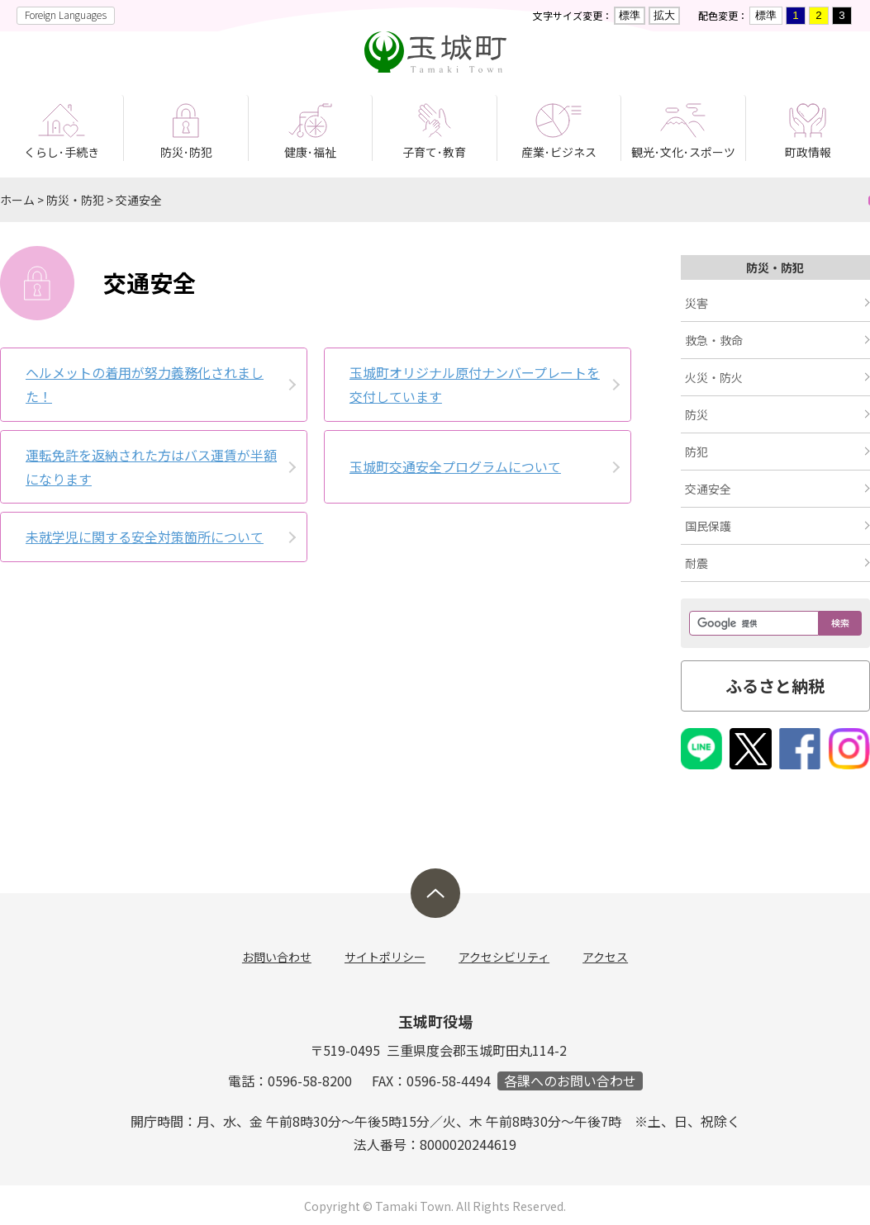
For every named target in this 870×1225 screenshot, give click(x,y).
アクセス (605, 956)
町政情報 (808, 152)
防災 (696, 414)
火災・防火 (714, 377)
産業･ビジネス (559, 152)
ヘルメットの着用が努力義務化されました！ (145, 384)
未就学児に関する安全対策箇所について (145, 536)
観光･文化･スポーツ (683, 152)
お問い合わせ (276, 956)
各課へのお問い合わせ (570, 1080)
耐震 (696, 563)
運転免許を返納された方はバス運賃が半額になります (151, 467)
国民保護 (708, 526)
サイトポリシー (385, 956)
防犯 (696, 451)
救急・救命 (714, 340)
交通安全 (139, 200)
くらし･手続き (61, 152)
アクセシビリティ (504, 956)
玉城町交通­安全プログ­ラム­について (455, 466)
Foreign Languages (66, 14)
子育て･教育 (434, 152)
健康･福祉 (310, 152)
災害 (696, 303)
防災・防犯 (75, 200)
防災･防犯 (186, 152)
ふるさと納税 (775, 686)
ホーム (17, 200)
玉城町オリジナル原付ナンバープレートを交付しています (474, 384)
